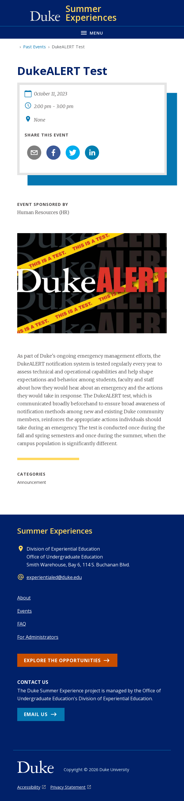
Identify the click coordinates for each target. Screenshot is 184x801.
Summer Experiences (54, 530)
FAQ (21, 624)
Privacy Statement (68, 787)
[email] (34, 152)
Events (24, 611)
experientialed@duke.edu (54, 577)
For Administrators (37, 637)
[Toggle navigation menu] (92, 32)
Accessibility (28, 787)
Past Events (34, 46)
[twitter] (72, 152)
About (24, 598)
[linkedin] (92, 152)
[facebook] (53, 152)
